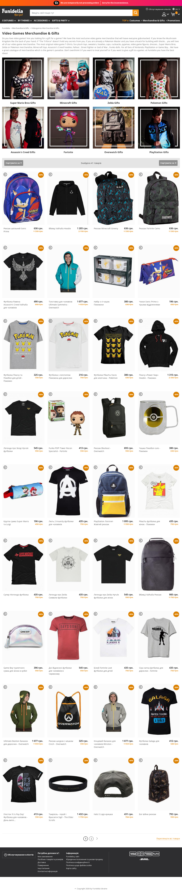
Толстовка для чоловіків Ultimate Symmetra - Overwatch (60, 304)
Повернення (43, 865)
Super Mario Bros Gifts (23, 102)
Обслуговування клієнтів (19, 854)
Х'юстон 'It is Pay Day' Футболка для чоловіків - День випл (16, 817)
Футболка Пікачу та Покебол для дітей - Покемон (13, 378)
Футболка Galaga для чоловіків (149, 742)
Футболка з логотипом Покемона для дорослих (60, 376)
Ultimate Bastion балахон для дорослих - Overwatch (16, 742)
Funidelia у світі (72, 856)
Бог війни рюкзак (147, 814)
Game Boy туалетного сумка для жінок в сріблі (15, 669)
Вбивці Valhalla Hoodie (60, 228)
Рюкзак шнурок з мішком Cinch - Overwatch (61, 742)
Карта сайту (71, 868)
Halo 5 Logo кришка (103, 814)
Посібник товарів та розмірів (50, 859)
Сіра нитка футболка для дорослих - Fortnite (151, 669)
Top (124, 20)
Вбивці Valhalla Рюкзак (150, 594)
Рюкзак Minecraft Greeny (106, 228)
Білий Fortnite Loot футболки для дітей (103, 669)
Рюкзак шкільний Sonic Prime (15, 230)
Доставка (42, 862)
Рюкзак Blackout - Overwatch (102, 449)
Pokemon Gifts (159, 102)
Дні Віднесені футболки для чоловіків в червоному (60, 670)
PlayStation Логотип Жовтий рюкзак (103, 523)
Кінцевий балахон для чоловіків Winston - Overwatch (105, 744)
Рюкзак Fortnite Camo (149, 228)
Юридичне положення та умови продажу (84, 859)
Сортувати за (13, 163)
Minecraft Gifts (68, 102)
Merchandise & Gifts (20, 28)
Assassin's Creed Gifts (23, 152)
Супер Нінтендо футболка (16, 594)
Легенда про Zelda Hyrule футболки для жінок (106, 596)
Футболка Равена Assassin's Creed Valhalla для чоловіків (16, 304)
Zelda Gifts (114, 102)
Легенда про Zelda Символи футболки (58, 596)
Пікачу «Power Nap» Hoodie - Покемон (148, 376)
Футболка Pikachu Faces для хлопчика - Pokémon (106, 376)
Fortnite (68, 152)
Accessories (41, 20)
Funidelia (6, 28)
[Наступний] (97, 838)
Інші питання (43, 868)
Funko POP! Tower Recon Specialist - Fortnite (60, 449)
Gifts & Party (59, 20)
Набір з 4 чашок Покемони (101, 303)
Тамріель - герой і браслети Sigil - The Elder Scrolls (61, 817)
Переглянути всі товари (168, 838)
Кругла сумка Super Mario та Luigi (16, 523)
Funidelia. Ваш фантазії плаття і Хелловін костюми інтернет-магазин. (12, 12)
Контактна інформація (47, 871)
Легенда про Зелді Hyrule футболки (16, 449)
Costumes (8, 20)
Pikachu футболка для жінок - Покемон (149, 523)
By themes (23, 20)
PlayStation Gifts (159, 152)
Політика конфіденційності (78, 862)
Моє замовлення (45, 856)
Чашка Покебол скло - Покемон (149, 449)
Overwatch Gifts (113, 152)
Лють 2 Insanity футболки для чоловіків (61, 523)
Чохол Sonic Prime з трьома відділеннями (149, 303)
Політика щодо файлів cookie (79, 865)
